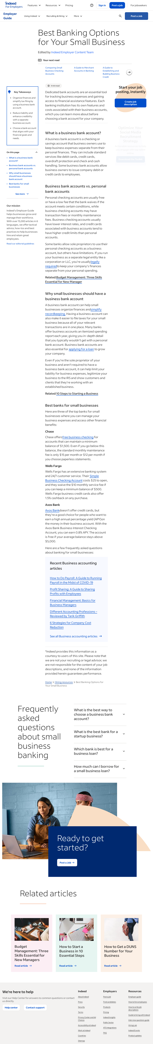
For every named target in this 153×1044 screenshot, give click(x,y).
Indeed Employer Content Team (72, 52)
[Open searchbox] (120, 16)
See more (22, 194)
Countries (82, 1035)
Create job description (130, 103)
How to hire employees (137, 1002)
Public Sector (108, 1022)
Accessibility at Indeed (87, 1025)
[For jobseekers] (138, 5)
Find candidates (109, 1002)
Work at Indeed (84, 1030)
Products (106, 1007)
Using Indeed (32, 16)
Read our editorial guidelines (20, 243)
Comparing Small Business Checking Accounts (54, 70)
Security (81, 1007)
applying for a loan (81, 349)
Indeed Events (134, 1030)
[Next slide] (129, 72)
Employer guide (134, 997)
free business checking (78, 437)
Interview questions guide (138, 1020)
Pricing (69, 5)
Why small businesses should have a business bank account (20, 176)
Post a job (107, 997)
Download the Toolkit (131, 159)
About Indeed (83, 997)
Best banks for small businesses (19, 185)
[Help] (92, 5)
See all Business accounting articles (76, 636)
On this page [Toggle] (22, 152)
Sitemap (81, 1041)
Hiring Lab (132, 1025)
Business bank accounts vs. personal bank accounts (22, 167)
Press (80, 1002)
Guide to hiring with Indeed (139, 1015)
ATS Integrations (109, 1027)
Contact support (35, 1007)
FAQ (105, 1033)
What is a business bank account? (21, 159)
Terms (80, 1012)
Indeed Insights (109, 1017)
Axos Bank (52, 510)
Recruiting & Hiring (57, 16)
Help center (11, 1007)
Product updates (135, 1035)
